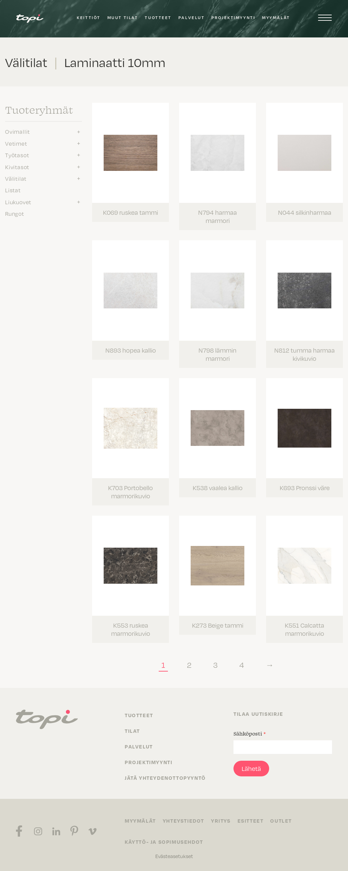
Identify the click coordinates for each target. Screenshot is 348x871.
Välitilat (16, 178)
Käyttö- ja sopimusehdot (164, 842)
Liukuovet (18, 202)
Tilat (132, 731)
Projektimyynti (233, 17)
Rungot (14, 213)
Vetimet (16, 143)
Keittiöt (88, 17)
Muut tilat (122, 17)
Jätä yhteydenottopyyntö (165, 778)
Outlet (281, 821)
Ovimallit (17, 131)
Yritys (221, 821)
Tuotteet (158, 17)
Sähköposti (249, 733)
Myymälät (276, 17)
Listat (13, 190)
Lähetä (251, 768)
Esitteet (251, 821)
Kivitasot (17, 167)
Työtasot (17, 155)
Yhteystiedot (183, 821)
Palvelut (191, 17)
